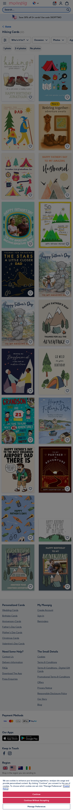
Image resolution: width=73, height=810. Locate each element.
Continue (36, 794)
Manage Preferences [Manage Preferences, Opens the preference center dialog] (36, 807)
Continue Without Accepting (36, 800)
